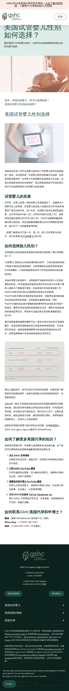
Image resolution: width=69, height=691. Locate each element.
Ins (50, 494)
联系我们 (54, 425)
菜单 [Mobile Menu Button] (60, 16)
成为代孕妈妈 (13, 593)
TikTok (32, 494)
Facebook (42, 494)
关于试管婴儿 (27, 236)
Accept (9, 684)
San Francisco (30, 637)
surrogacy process (52, 649)
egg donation (43, 634)
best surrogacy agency (17, 634)
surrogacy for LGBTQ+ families (32, 655)
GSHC (8, 403)
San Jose (53, 637)
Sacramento (42, 637)
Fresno (8, 640)
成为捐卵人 (56, 593)
